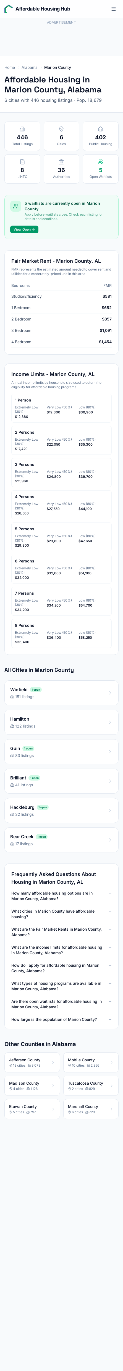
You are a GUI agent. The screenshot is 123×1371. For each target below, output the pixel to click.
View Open (24, 229)
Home (9, 67)
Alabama (30, 67)
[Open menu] (114, 9)
